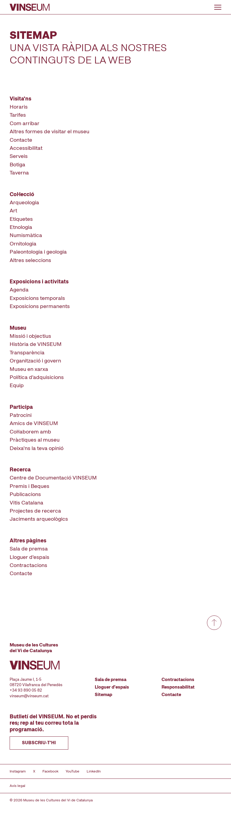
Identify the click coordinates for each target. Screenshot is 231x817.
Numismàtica (26, 235)
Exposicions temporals (37, 297)
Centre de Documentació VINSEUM (53, 477)
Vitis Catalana (26, 502)
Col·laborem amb (30, 431)
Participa (21, 406)
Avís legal (17, 785)
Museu (18, 327)
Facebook (50, 771)
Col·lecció (22, 194)
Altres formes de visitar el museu (49, 131)
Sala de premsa (29, 548)
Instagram (18, 771)
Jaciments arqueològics (39, 518)
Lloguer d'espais (29, 556)
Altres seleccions (30, 260)
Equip (17, 385)
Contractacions (28, 565)
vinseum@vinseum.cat (29, 695)
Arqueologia (24, 202)
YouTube (72, 771)
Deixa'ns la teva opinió (36, 448)
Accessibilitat (26, 147)
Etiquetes (21, 218)
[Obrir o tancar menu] (217, 7)
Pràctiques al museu (35, 439)
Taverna (19, 172)
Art (13, 210)
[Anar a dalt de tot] (214, 622)
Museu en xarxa (29, 368)
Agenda (19, 289)
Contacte (21, 139)
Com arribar (24, 123)
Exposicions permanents (40, 306)
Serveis (19, 156)
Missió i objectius (30, 335)
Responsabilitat (178, 687)
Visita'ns (20, 98)
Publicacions (25, 494)
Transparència (27, 352)
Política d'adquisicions (37, 377)
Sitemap (103, 695)
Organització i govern (35, 360)
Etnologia (21, 227)
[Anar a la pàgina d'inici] (30, 7)
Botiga (17, 164)
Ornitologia (23, 243)
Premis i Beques (29, 485)
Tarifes (18, 114)
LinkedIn (94, 771)
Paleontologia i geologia (38, 251)
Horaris (19, 106)
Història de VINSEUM (36, 344)
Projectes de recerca (35, 510)
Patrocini (21, 415)
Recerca (20, 469)
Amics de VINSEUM (34, 423)
